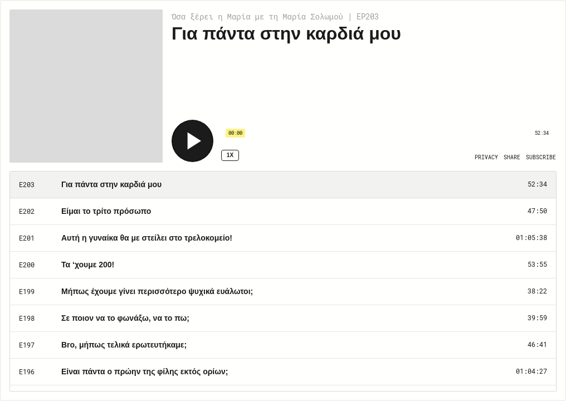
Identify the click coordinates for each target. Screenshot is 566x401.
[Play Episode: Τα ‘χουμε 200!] (283, 265)
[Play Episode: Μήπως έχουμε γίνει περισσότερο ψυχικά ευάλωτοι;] (283, 291)
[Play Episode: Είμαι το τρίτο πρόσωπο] (283, 211)
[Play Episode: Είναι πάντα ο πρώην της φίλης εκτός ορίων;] (283, 372)
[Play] (192, 141)
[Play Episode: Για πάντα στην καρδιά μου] (283, 185)
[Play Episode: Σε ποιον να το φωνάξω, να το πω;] (283, 318)
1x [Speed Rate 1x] (230, 155)
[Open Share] (512, 157)
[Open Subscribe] (541, 157)
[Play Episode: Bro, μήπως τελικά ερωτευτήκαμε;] (283, 345)
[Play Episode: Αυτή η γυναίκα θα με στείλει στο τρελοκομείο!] (283, 238)
